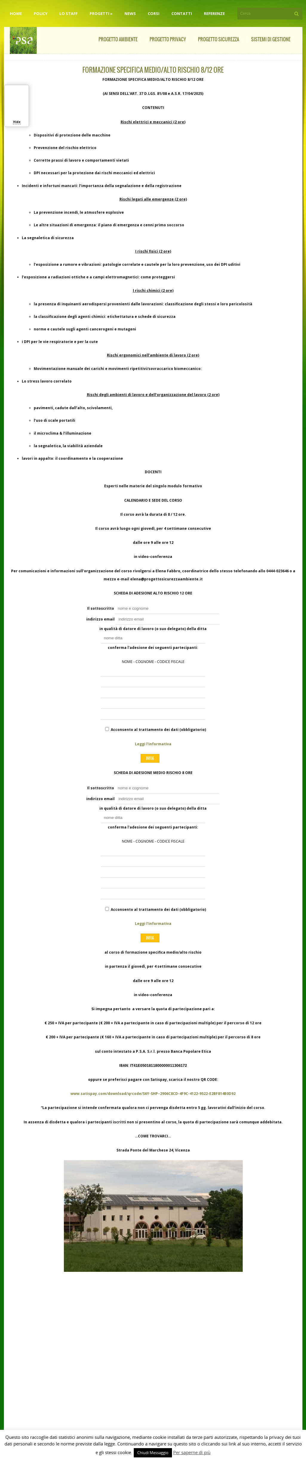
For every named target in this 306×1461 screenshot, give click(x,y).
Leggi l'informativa (153, 744)
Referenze (214, 13)
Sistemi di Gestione (270, 39)
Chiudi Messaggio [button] (152, 1452)
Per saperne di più (191, 1452)
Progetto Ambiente (118, 39)
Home (16, 13)
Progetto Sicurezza (218, 39)
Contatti (181, 13)
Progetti (101, 13)
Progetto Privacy (168, 39)
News (130, 13)
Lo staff (68, 13)
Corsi (153, 13)
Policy (40, 13)
